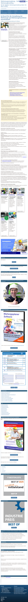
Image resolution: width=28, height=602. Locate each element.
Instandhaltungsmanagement (5, 413)
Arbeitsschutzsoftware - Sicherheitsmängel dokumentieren (12, 197)
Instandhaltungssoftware (4, 407)
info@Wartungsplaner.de (20, 345)
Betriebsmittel (4, 467)
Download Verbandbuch (14, 454)
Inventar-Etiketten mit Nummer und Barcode (16, 95)
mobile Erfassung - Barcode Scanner (15, 94)
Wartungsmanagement (4, 406)
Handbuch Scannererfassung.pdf (6, 397)
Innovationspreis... (14, 497)
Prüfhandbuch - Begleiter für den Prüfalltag (11, 222)
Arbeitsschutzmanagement (5, 414)
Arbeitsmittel (3, 466)
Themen (2, 600)
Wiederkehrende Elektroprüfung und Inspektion (4, 222)
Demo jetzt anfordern (4, 40)
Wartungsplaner (8, 577)
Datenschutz (3, 599)
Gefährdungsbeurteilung (4, 412)
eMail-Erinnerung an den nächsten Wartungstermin (17, 92)
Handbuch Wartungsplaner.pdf (5, 392)
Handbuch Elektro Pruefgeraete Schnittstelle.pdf (8, 394)
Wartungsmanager (4, 408)
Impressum (2, 598)
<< (13, 277)
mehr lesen (4, 211)
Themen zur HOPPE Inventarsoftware (6, 400)
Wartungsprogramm (4, 409)
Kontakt (16, 387)
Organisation (3, 471)
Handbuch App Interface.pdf (5, 393)
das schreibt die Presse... (14, 268)
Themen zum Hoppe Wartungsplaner (6, 399)
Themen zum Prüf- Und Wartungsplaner (7, 398)
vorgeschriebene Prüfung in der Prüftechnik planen (20, 197)
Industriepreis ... (14, 527)
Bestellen (12, 387)
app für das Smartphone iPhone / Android (16, 93)
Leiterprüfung (3, 470)
